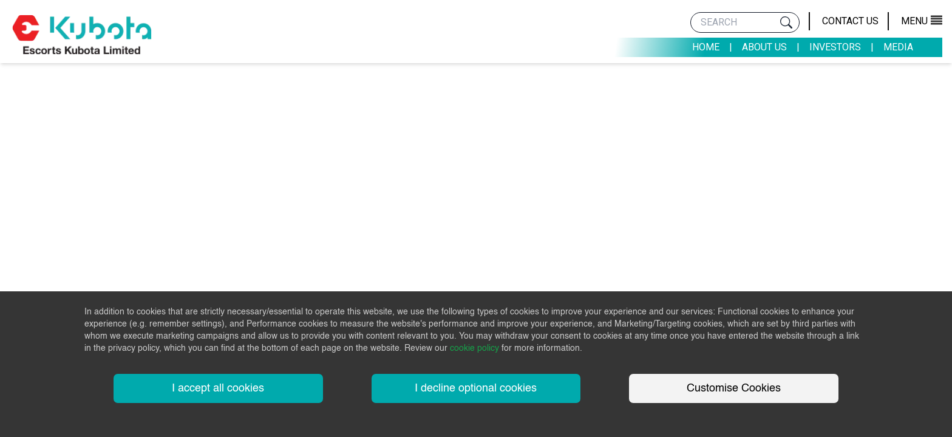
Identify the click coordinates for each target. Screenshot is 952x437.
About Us (764, 47)
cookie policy (474, 348)
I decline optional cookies (476, 388)
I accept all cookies (218, 388)
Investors (835, 47)
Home (705, 47)
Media (898, 47)
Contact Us (850, 21)
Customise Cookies (734, 388)
